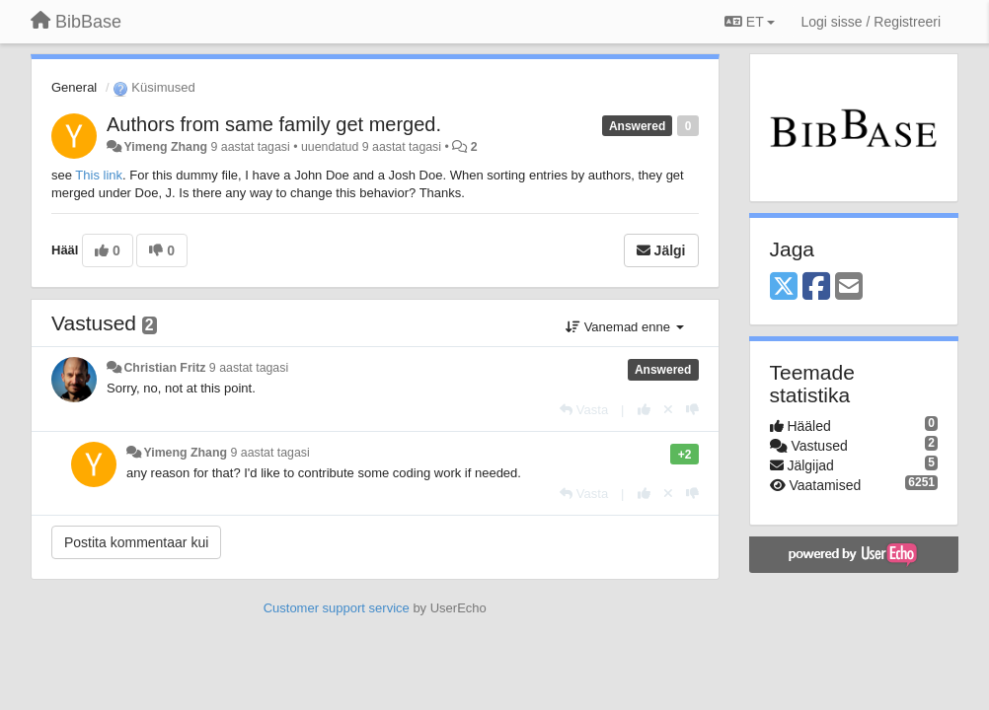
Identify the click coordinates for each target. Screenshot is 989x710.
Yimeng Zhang (165, 147)
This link (98, 175)
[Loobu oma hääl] (668, 409)
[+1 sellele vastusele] (644, 409)
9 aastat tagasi (248, 368)
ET (749, 22)
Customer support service (337, 608)
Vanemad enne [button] (624, 327)
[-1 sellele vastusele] (692, 409)
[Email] (849, 287)
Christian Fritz (164, 368)
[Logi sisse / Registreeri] (871, 21)
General (74, 87)
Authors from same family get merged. (274, 124)
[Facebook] (816, 287)
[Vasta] (584, 409)
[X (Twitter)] (784, 287)
